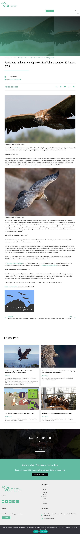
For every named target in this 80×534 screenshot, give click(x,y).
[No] (78, 530)
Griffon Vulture (17, 148)
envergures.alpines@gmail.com (49, 265)
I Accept (36, 531)
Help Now (40, 449)
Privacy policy (43, 531)
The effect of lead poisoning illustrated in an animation (20, 413)
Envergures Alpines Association (15, 263)
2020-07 (11, 79)
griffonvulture (17, 79)
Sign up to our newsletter (11, 287)
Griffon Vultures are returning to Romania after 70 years (57, 413)
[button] (75, 11)
